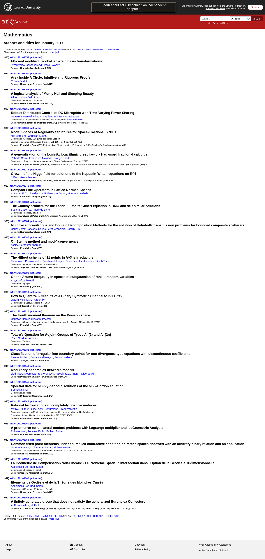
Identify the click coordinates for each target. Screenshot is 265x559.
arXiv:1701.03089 (20, 253)
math (25, 22)
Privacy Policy (142, 549)
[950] (6, 497)
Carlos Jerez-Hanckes (24, 229)
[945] (6, 401)
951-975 (77, 49)
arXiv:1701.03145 (20, 382)
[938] (6, 272)
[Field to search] (240, 18)
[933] (6, 185)
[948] (6, 459)
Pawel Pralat (63, 373)
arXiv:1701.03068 (20, 150)
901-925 (58, 49)
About (9, 544)
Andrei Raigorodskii (83, 373)
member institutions (215, 8)
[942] (6, 349)
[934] (6, 202)
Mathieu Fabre (54, 431)
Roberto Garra (19, 158)
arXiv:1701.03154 (20, 439)
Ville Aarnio (34, 97)
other (38, 57)
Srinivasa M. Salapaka (66, 116)
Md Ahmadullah (20, 447)
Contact (78, 544)
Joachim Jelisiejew (53, 261)
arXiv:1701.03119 (20, 292)
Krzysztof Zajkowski (22, 280)
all (57, 52)
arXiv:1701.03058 (20, 57)
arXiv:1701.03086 (20, 237)
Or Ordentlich (38, 299)
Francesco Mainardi (40, 158)
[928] (6, 89)
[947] (6, 439)
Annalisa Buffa (35, 431)
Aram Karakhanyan (42, 357)
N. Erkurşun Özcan (55, 193)
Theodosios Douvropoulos (26, 261)
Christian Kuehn (37, 135)
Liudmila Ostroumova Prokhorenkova (32, 373)
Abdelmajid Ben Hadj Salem (27, 466)
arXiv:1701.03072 (20, 169)
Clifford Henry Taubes (23, 177)
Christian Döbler (20, 319)
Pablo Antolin (18, 431)
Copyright (140, 544)
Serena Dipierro (20, 357)
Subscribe (79, 549)
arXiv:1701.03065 (20, 108)
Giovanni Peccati (41, 319)
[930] (6, 128)
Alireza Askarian (42, 116)
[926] (6, 57)
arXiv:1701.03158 (20, 459)
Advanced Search (221, 23)
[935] (6, 221)
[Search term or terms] (216, 18)
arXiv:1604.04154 (75, 119)
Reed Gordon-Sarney (23, 338)
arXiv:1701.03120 (20, 311)
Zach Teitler (103, 261)
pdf (32, 57)
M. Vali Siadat (19, 81)
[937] (6, 253)
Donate (255, 7)
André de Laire (41, 209)
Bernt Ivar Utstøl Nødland (81, 261)
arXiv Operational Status (214, 550)
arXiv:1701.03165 (20, 497)
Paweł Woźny (52, 65)
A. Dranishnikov (20, 505)
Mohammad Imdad (41, 447)
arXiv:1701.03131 (20, 349)
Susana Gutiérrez (21, 209)
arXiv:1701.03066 (20, 128)
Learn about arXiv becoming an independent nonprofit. (134, 7)
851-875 (39, 49)
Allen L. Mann (19, 97)
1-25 (29, 49)
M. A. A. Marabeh (78, 193)
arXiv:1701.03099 (20, 272)
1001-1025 (98, 49)
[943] (6, 366)
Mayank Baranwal (21, 116)
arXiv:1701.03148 (20, 401)
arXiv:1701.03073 (20, 185)
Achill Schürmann (48, 409)
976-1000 (87, 49)
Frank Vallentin (68, 409)
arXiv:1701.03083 (20, 202)
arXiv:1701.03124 (20, 330)
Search (256, 19)
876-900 (49, 49)
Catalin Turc (74, 229)
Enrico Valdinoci (63, 357)
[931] (6, 150)
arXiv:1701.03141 (20, 366)
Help (208, 23)
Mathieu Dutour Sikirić (23, 409)
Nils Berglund (18, 135)
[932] (6, 169)
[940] (6, 311)
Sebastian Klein (20, 389)
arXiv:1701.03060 (20, 73)
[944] (6, 382)
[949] (6, 478)
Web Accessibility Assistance (215, 544)
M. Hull (35, 505)
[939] (6, 292)
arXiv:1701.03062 (20, 89)
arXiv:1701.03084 (20, 221)
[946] (6, 423)
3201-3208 (113, 49)
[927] (6, 73)
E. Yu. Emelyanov (32, 193)
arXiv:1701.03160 (20, 478)
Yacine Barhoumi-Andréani (26, 245)
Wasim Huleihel (20, 299)
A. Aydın (16, 193)
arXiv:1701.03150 (20, 423)
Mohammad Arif (63, 447)
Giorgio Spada (62, 158)
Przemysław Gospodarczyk (27, 65)
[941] (6, 330)
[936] (6, 237)
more (51, 52)
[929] (6, 108)
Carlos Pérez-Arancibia (51, 229)
